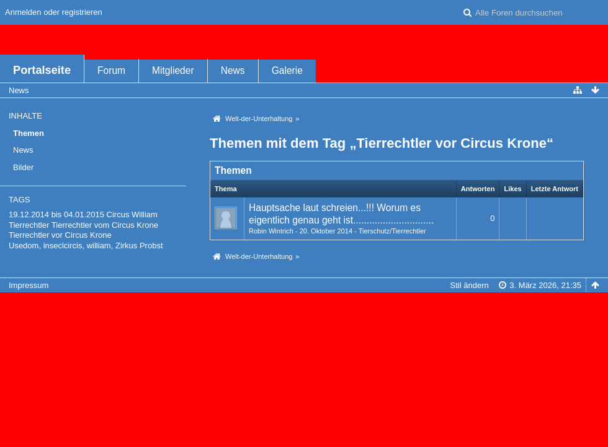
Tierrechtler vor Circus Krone (60, 235)
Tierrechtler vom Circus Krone (104, 225)
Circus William (132, 214)
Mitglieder (173, 70)
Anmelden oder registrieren (53, 12)
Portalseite (42, 70)
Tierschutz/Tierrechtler (392, 231)
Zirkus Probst (139, 245)
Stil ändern (469, 285)
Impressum (28, 285)
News (233, 70)
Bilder (23, 167)
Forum (111, 70)
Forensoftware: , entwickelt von (304, 305)
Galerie (287, 70)
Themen (28, 133)
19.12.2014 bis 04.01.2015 (56, 214)
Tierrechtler (29, 225)
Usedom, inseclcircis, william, (61, 245)
